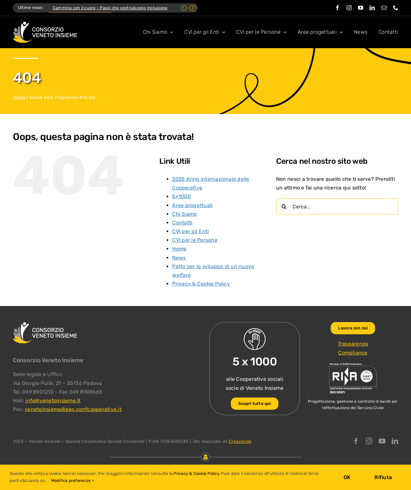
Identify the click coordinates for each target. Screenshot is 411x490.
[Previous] (184, 8)
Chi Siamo (184, 214)
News (179, 258)
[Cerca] (284, 206)
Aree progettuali (192, 205)
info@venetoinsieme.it (52, 401)
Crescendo (240, 441)
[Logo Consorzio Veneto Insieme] (45, 24)
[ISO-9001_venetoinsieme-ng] (353, 365)
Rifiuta (383, 477)
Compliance (352, 353)
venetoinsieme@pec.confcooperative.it (73, 409)
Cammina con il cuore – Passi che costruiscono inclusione (110, 7)
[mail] (384, 7)
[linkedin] (372, 7)
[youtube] (360, 7)
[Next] (192, 8)
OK (347, 477)
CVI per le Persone (194, 240)
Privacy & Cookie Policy (201, 284)
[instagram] (349, 7)
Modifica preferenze (72, 480)
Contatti (182, 223)
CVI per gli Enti (190, 231)
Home (19, 97)
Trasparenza (353, 344)
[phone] (395, 7)
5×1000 (181, 196)
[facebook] (337, 7)
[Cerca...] (337, 206)
